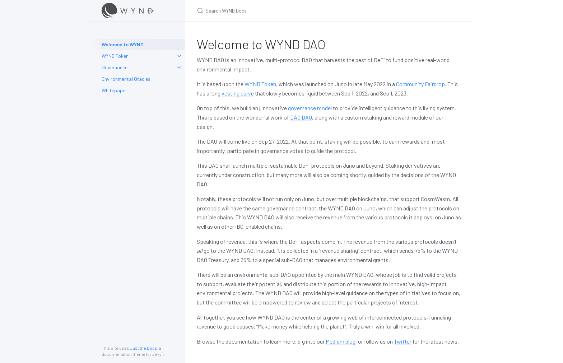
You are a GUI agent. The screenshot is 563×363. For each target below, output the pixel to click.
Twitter (402, 341)
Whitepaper (114, 90)
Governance (114, 67)
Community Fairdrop (420, 83)
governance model (310, 107)
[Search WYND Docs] (281, 10)
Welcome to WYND (123, 44)
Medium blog (340, 341)
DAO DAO (301, 117)
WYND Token (115, 56)
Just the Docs (143, 347)
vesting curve (238, 93)
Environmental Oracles (126, 79)
